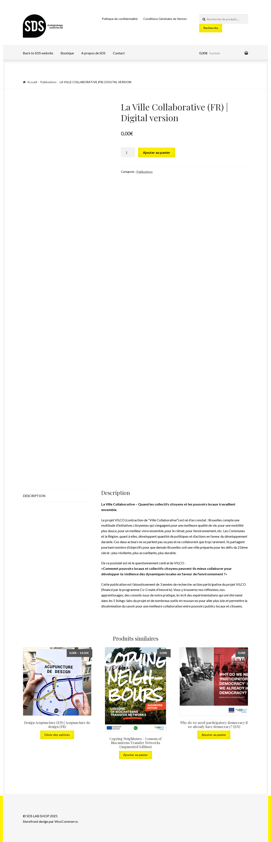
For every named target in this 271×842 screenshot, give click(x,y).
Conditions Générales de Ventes (165, 19)
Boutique (67, 53)
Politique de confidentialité (120, 19)
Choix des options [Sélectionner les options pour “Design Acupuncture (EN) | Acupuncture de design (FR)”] (57, 734)
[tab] (57, 496)
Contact (119, 53)
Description (34, 496)
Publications (48, 82)
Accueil (32, 82)
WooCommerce (66, 821)
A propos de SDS (93, 53)
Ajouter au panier (156, 152)
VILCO (120, 520)
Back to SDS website (38, 53)
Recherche (210, 28)
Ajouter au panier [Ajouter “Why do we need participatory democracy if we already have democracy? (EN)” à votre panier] (214, 734)
